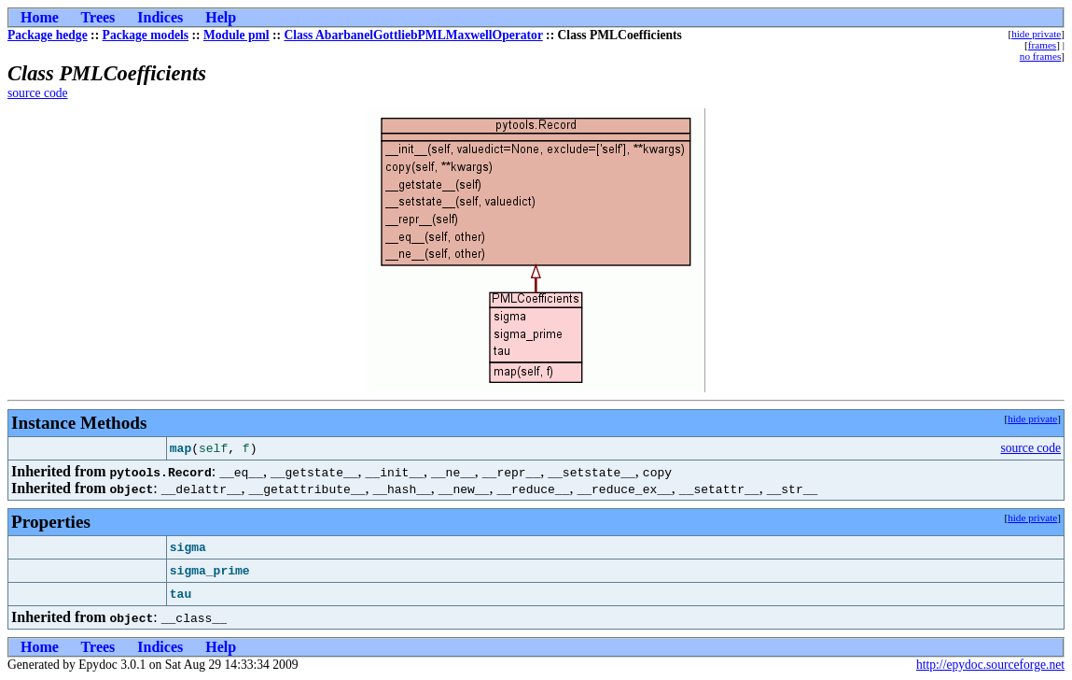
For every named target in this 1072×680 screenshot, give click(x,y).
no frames (1040, 56)
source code (37, 93)
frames (1042, 44)
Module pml (236, 35)
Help (220, 17)
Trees (98, 17)
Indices (160, 17)
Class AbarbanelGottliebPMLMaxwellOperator (413, 35)
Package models (146, 35)
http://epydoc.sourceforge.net (990, 665)
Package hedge (47, 35)
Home (40, 17)
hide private (1036, 33)
